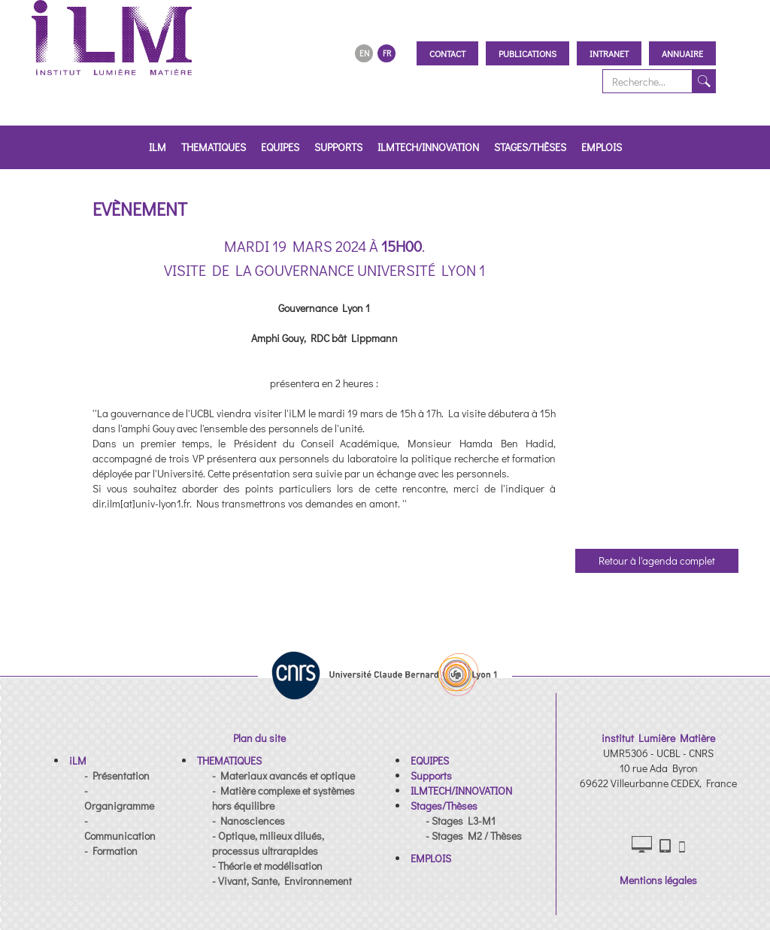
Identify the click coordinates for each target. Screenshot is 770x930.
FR (387, 53)
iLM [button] (157, 147)
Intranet (609, 53)
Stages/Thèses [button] (530, 147)
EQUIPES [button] (280, 147)
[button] (77, 760)
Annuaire (682, 53)
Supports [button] (338, 147)
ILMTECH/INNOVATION (428, 147)
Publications (527, 53)
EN (364, 53)
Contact (447, 53)
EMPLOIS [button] (601, 147)
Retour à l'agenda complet (657, 560)
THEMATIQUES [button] (213, 147)
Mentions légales (658, 880)
